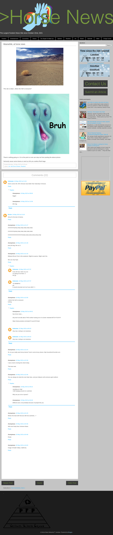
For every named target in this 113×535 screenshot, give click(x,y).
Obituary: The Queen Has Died (96, 112)
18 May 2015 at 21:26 (20, 181)
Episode (90, 38)
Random (68, 38)
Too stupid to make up (46, 38)
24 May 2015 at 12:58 (27, 201)
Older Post (72, 483)
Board (82, 38)
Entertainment (14, 38)
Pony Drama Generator (95, 168)
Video (97, 38)
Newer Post (8, 483)
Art (75, 38)
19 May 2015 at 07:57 (25, 269)
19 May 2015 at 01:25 (22, 413)
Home (39, 483)
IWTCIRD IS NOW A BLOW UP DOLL (98, 102)
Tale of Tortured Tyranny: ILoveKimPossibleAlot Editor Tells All (97, 133)
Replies (12, 190)
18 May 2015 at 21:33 (22, 253)
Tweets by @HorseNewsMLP (95, 63)
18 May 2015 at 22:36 (22, 374)
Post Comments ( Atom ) (18, 488)
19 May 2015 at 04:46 (22, 424)
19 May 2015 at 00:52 (27, 311)
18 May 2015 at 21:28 (22, 243)
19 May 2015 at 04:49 (27, 400)
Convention (25, 38)
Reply (9, 186)
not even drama (15, 166)
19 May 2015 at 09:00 (27, 193)
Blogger (70, 532)
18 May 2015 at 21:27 (22, 225)
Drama (34, 38)
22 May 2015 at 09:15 (25, 328)
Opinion (59, 38)
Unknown (11, 181)
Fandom (4, 38)
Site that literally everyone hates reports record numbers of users (98, 122)
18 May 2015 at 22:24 (22, 349)
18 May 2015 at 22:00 (22, 297)
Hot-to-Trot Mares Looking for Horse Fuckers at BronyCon (97, 144)
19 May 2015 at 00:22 (27, 386)
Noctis (10, 214)
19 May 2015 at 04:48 (22, 434)
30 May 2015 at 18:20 (22, 445)
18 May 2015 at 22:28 (22, 360)
